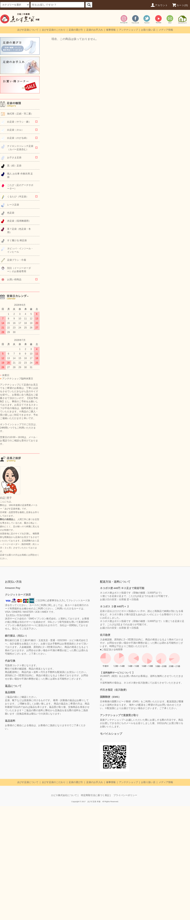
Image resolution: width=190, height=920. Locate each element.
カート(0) (180, 5)
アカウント (159, 5)
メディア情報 (166, 29)
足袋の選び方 (76, 29)
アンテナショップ (128, 29)
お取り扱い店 (148, 29)
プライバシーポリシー (125, 795)
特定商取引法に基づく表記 (95, 795)
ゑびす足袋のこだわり (54, 29)
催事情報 (111, 29)
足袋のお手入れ (94, 29)
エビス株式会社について (64, 795)
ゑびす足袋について (27, 29)
